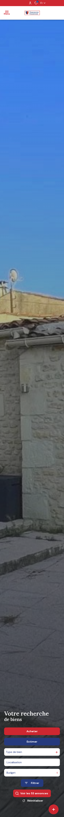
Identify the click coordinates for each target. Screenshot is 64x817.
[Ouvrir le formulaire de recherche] (32, 783)
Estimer (32, 741)
